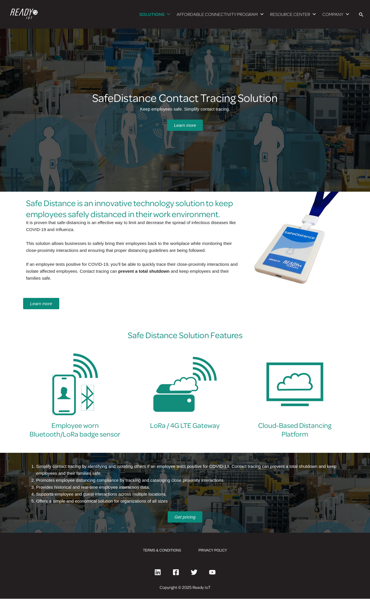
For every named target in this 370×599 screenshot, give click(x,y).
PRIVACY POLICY (213, 551)
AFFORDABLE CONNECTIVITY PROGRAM (220, 14)
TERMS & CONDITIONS (162, 551)
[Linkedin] (157, 572)
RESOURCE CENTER (293, 14)
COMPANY (336, 14)
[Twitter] (194, 572)
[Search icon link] (361, 14)
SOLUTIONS (155, 14)
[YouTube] (212, 572)
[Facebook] (176, 572)
